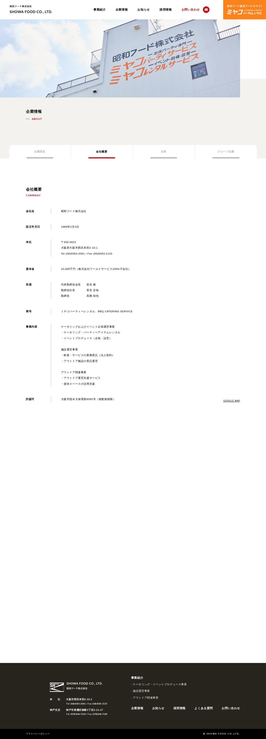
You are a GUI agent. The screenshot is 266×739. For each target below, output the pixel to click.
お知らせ (143, 9)
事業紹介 (99, 9)
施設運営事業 (141, 691)
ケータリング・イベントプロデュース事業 (160, 684)
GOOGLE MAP (231, 401)
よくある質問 (203, 708)
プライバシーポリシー (38, 734)
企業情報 (122, 9)
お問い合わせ (231, 708)
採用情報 (165, 9)
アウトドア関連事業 (145, 697)
